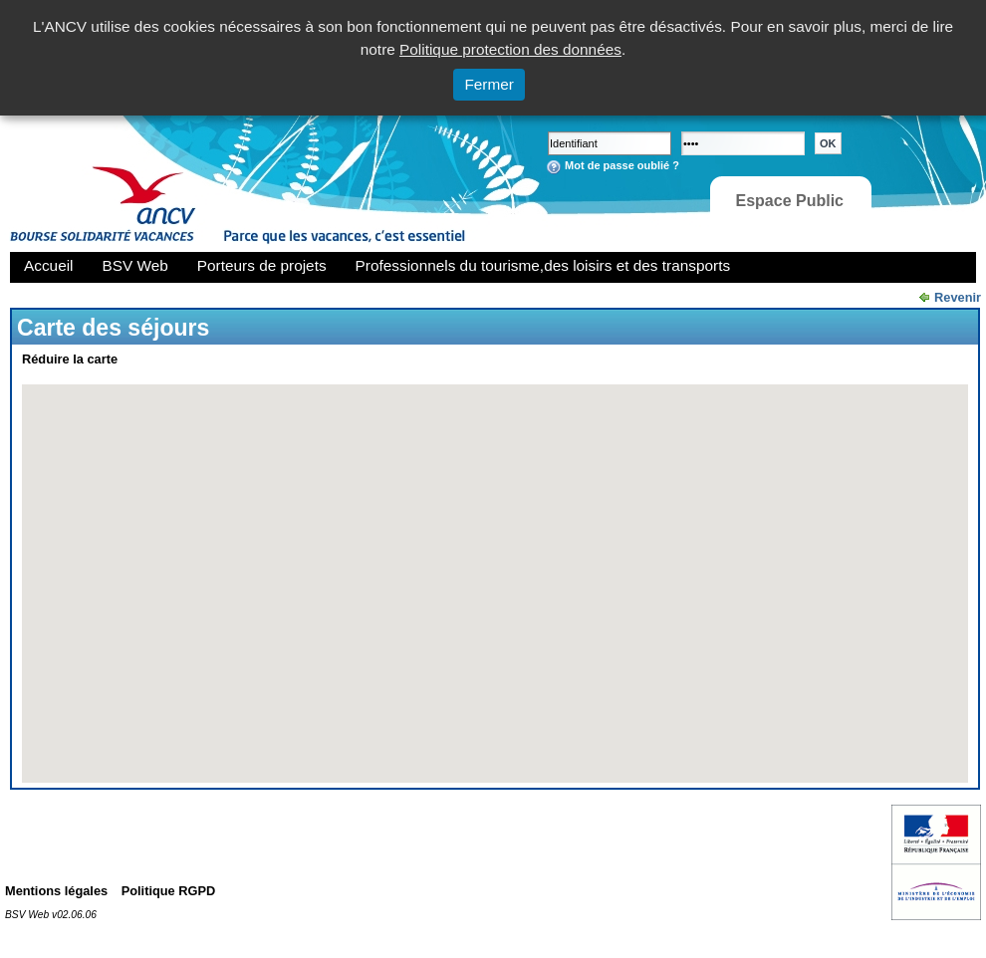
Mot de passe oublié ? (622, 165)
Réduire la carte (70, 359)
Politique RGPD (169, 890)
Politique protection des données (510, 49)
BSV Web (135, 265)
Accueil (49, 265)
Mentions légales (56, 890)
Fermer (489, 84)
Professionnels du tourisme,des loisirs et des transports (543, 265)
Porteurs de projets (262, 265)
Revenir (957, 297)
